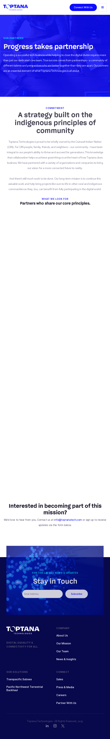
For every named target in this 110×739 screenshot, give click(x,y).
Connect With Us (83, 7)
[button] (103, 7)
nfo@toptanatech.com (69, 519)
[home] (15, 7)
